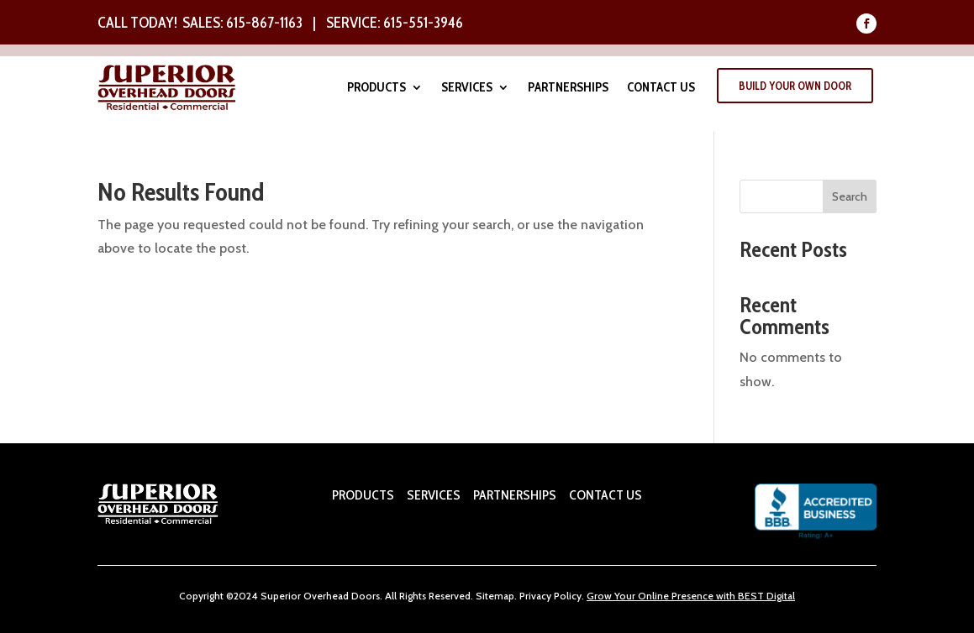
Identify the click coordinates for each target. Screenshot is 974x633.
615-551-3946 (423, 22)
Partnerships (568, 88)
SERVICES (434, 495)
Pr (524, 595)
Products (376, 88)
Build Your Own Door (795, 85)
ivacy (540, 595)
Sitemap (495, 595)
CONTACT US (605, 495)
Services (466, 88)
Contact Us (661, 88)
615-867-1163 (264, 22)
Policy (566, 595)
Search (849, 196)
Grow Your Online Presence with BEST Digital (691, 595)
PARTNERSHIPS (513, 495)
